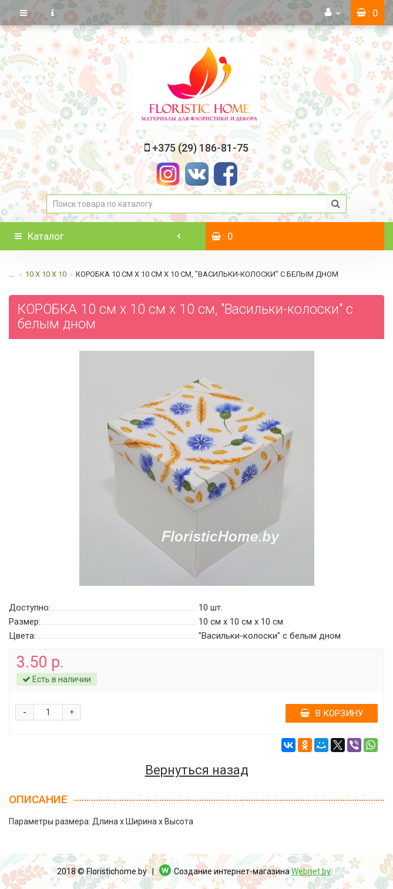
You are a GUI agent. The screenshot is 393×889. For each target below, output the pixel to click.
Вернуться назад (196, 770)
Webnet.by (311, 871)
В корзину (331, 713)
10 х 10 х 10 (45, 274)
